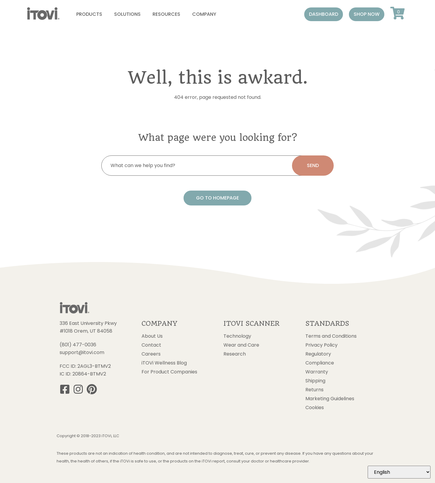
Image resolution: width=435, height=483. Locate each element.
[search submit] (313, 165)
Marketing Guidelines (329, 399)
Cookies (314, 408)
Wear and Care (241, 345)
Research (234, 354)
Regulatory (318, 354)
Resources (166, 14)
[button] (323, 14)
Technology (237, 336)
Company (204, 14)
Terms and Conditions (331, 336)
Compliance (319, 363)
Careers (151, 354)
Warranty (316, 372)
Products (89, 14)
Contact (151, 345)
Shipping (315, 381)
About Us (152, 336)
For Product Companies (169, 372)
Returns (314, 390)
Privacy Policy (321, 345)
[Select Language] (399, 472)
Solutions (127, 14)
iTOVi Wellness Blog (164, 363)
